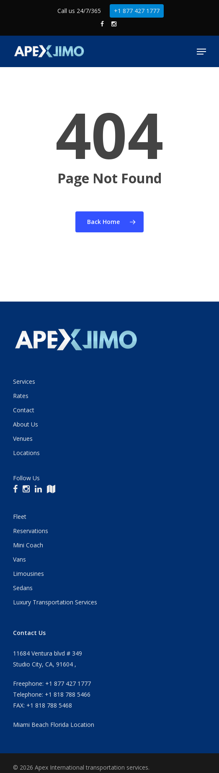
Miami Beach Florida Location (53, 725)
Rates (20, 396)
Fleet (19, 517)
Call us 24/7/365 (79, 11)
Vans (19, 559)
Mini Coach (28, 545)
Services (24, 381)
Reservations (30, 531)
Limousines (28, 574)
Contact (23, 410)
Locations (26, 453)
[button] (201, 51)
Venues (23, 438)
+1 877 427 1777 (137, 11)
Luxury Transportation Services (55, 602)
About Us (25, 424)
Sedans (23, 588)
